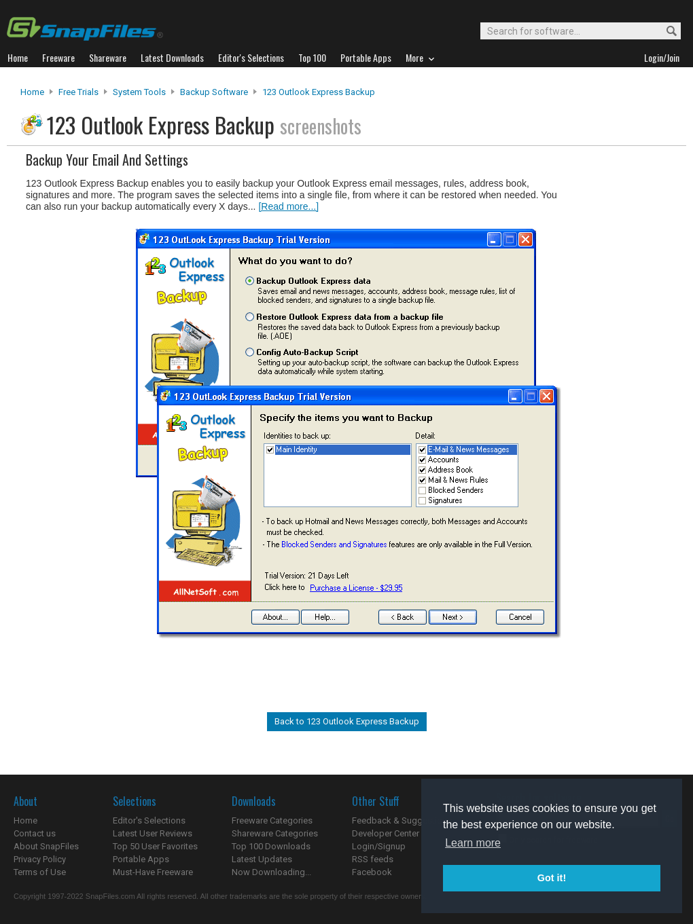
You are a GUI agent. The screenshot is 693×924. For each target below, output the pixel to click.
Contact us (35, 833)
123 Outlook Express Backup (318, 92)
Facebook (372, 872)
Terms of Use (40, 872)
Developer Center (385, 833)
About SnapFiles (46, 846)
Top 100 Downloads (271, 846)
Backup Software (214, 92)
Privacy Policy (40, 859)
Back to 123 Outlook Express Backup (346, 721)
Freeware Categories (272, 820)
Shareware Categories (275, 833)
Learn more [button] (473, 843)
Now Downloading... (271, 872)
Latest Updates (262, 859)
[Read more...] (288, 206)
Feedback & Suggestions (402, 820)
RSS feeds (372, 859)
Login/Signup (379, 846)
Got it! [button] (551, 877)
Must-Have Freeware (153, 872)
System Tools (139, 92)
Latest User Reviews (152, 833)
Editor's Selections (149, 820)
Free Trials (78, 92)
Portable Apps (141, 859)
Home (32, 92)
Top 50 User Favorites (155, 846)
